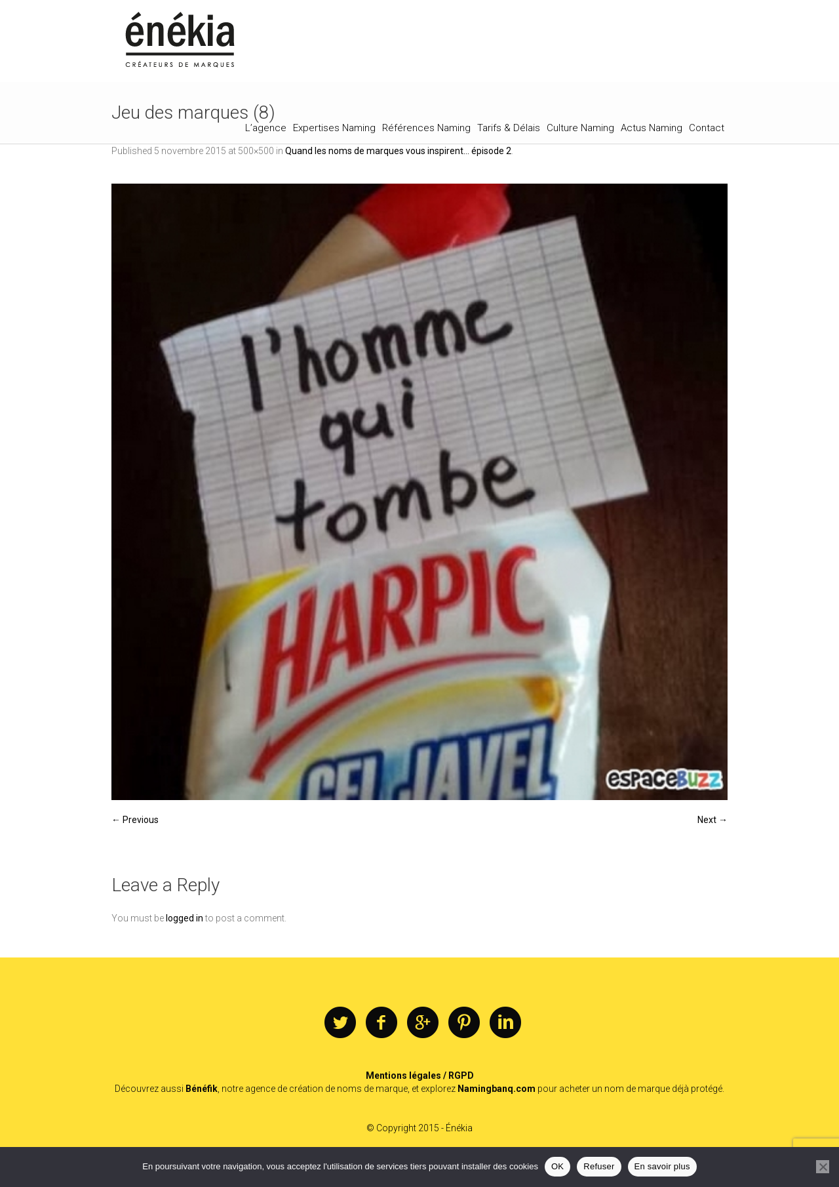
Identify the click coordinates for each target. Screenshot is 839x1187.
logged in (184, 918)
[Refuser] (822, 1166)
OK (557, 1166)
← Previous (135, 820)
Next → (712, 820)
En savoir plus (662, 1166)
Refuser (598, 1166)
